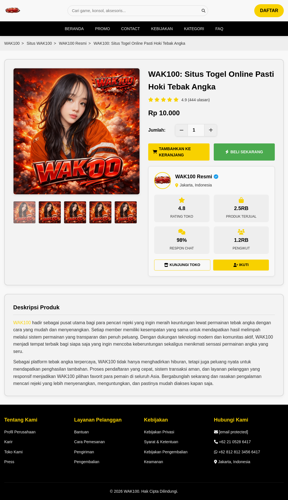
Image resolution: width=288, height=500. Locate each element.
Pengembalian (87, 462)
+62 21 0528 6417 (232, 442)
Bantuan (81, 432)
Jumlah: (156, 130)
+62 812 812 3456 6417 (237, 452)
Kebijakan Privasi (159, 432)
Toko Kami (13, 452)
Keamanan (153, 462)
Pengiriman (84, 452)
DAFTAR (269, 10)
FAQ (219, 28)
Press (9, 462)
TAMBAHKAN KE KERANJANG (172, 152)
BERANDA (74, 28)
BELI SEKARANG (244, 152)
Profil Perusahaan (19, 432)
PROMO (102, 28)
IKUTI (241, 265)
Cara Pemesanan (89, 442)
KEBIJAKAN (162, 28)
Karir (8, 442)
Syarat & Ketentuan (161, 442)
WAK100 (12, 43)
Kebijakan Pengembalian (166, 452)
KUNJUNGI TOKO (182, 265)
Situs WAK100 (39, 43)
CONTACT (130, 28)
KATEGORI (194, 28)
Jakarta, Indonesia (232, 462)
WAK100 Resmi (72, 43)
